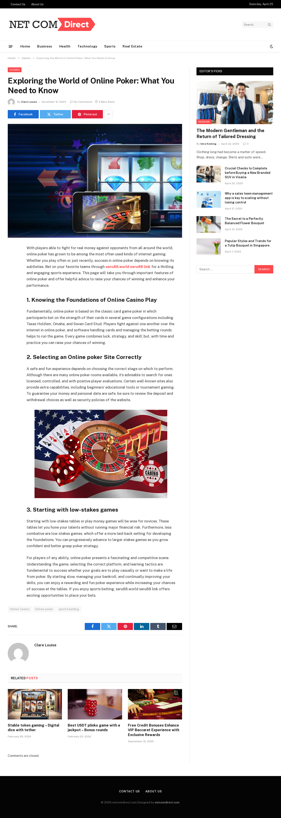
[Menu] (11, 46)
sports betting (69, 609)
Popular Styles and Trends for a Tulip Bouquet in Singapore (248, 243)
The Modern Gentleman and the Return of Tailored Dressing (230, 133)
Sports (109, 46)
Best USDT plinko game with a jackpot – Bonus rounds (94, 727)
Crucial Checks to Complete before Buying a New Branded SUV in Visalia (247, 173)
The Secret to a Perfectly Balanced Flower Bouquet (244, 221)
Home (25, 46)
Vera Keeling (208, 143)
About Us (37, 4)
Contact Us (18, 4)
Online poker (44, 609)
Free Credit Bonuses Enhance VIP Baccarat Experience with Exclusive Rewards (153, 730)
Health (65, 46)
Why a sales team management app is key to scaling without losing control (249, 198)
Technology (87, 46)
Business (44, 46)
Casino (15, 69)
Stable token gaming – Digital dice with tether (33, 727)
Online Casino (19, 609)
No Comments (81, 101)
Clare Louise (29, 101)
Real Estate (132, 46)
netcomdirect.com (167, 802)
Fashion (204, 121)
